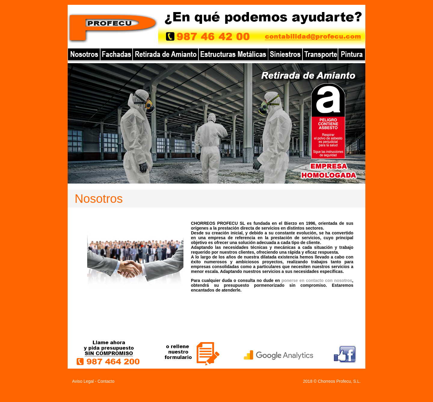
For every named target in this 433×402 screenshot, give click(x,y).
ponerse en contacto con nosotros (316, 280)
